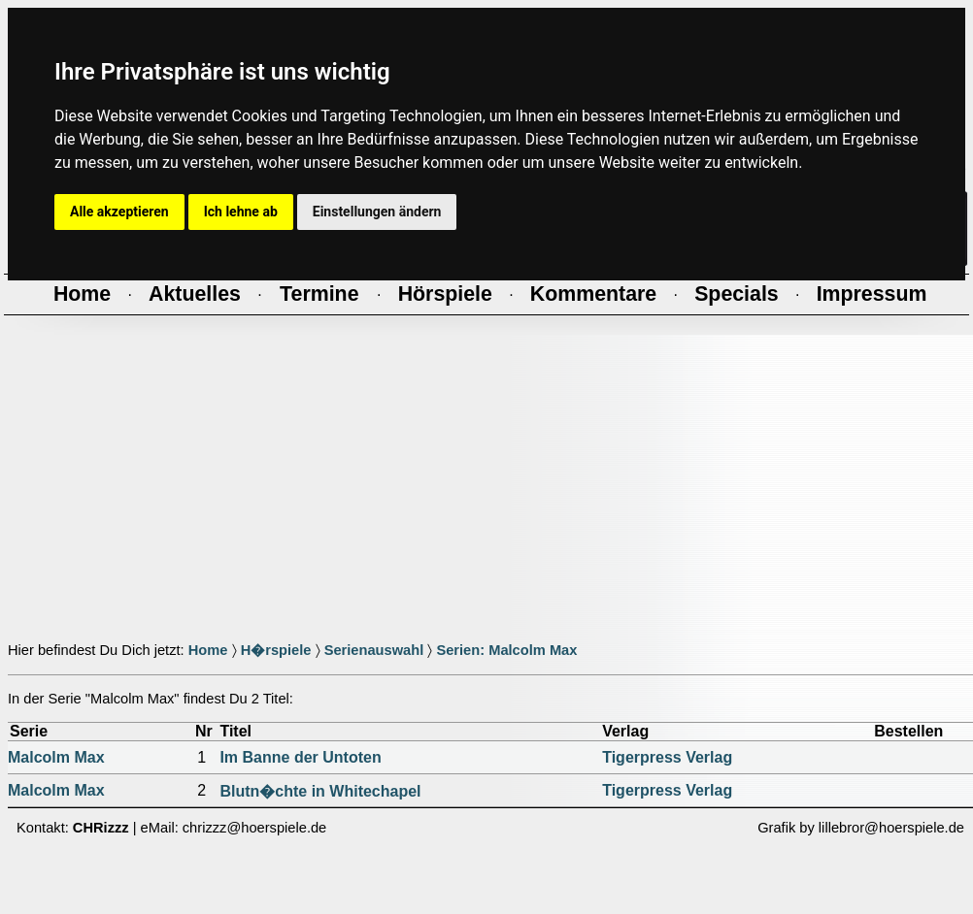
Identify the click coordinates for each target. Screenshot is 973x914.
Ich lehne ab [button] (241, 211)
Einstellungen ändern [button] (377, 211)
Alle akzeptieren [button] (119, 211)
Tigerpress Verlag (667, 757)
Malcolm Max (56, 757)
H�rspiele (276, 650)
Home (208, 650)
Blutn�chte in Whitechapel (319, 791)
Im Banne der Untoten (300, 757)
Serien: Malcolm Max (506, 650)
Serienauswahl (374, 650)
